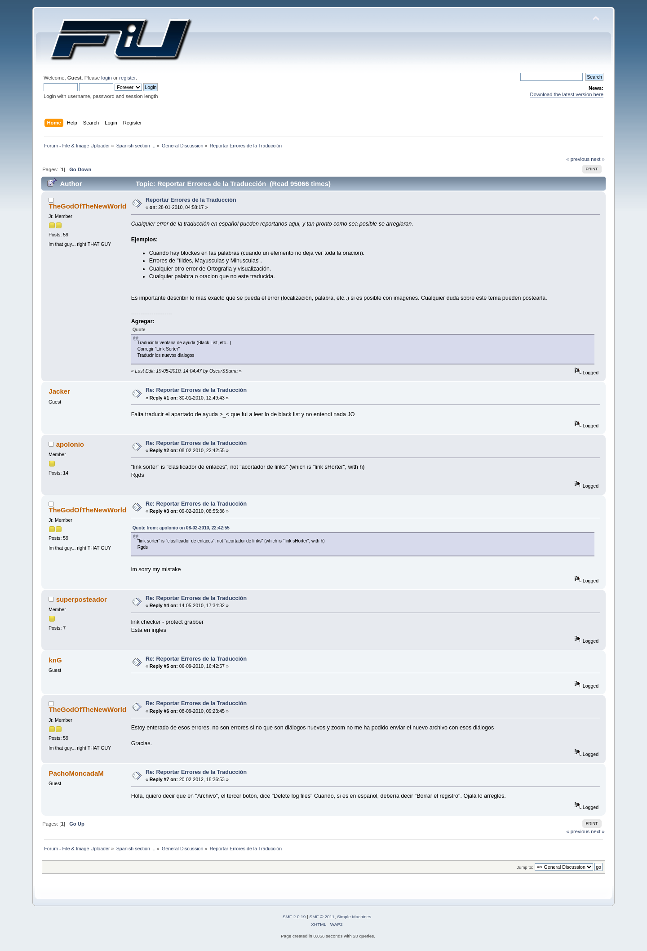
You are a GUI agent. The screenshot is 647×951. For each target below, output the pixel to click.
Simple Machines (354, 916)
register (127, 77)
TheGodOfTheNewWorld (87, 206)
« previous (577, 159)
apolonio (70, 444)
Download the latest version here (566, 94)
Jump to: (525, 867)
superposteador (81, 599)
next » (598, 159)
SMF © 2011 (322, 916)
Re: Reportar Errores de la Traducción (196, 390)
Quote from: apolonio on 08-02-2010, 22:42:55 (181, 527)
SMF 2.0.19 (294, 916)
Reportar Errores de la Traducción (191, 200)
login (106, 77)
